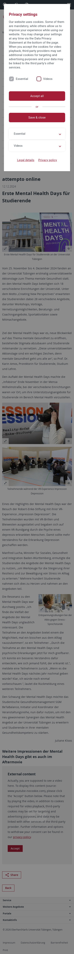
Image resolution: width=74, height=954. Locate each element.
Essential (22, 79)
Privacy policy (47, 160)
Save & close (37, 117)
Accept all (37, 96)
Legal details (25, 160)
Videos (47, 79)
